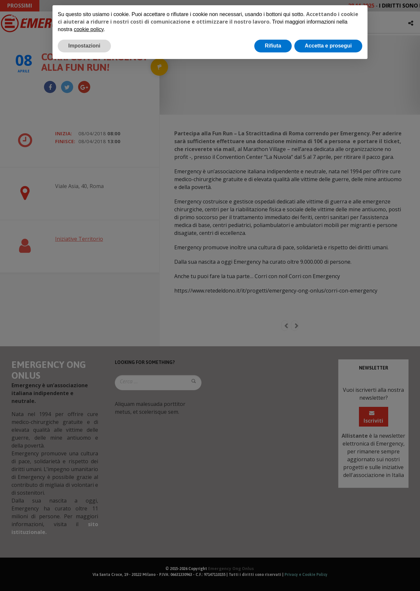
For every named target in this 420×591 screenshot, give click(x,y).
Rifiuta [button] (273, 45)
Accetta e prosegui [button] (328, 45)
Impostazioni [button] (84, 45)
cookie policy (88, 29)
